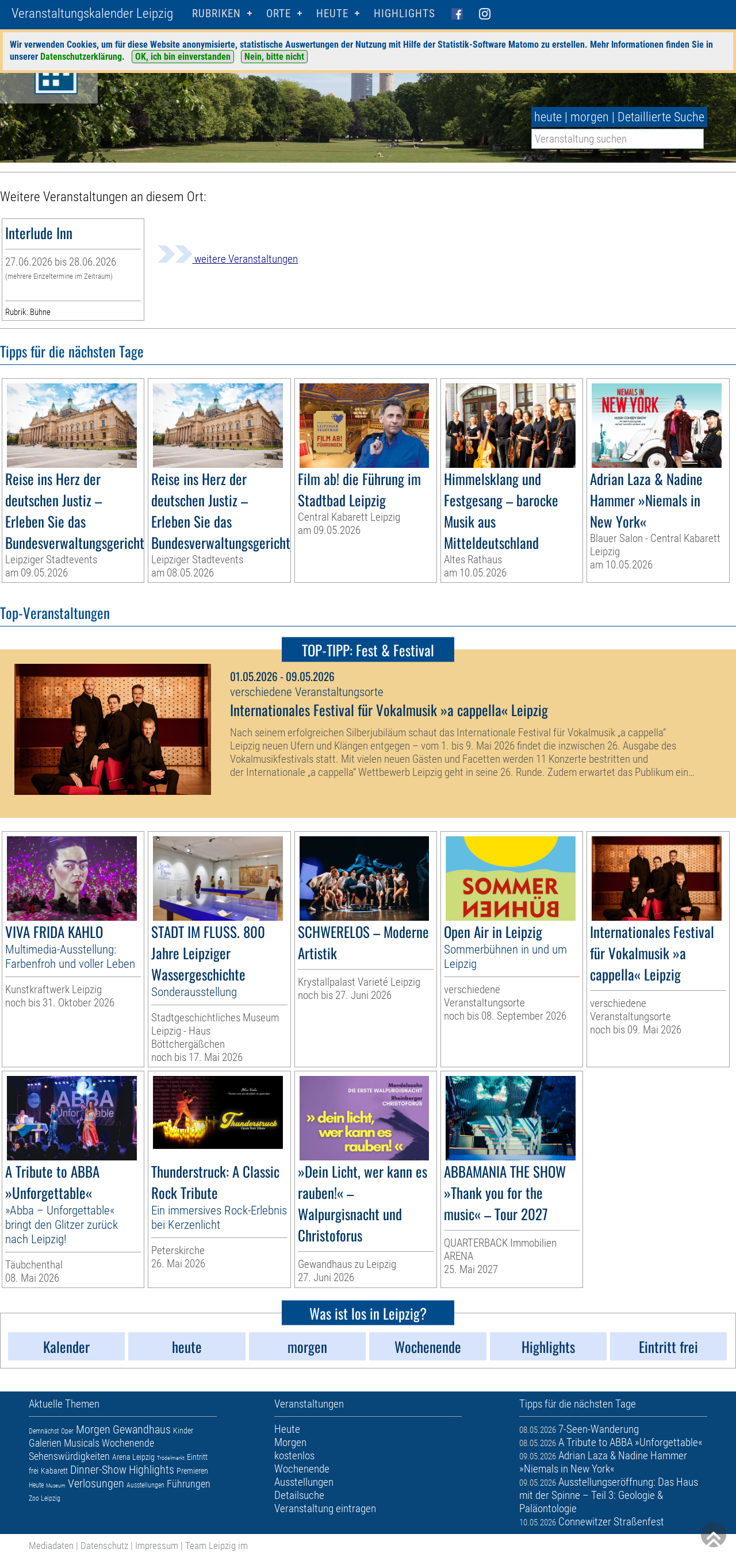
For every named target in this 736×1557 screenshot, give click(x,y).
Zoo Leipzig (44, 1498)
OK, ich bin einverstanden (183, 56)
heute (548, 117)
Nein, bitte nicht (274, 56)
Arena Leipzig (133, 1457)
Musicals (81, 1443)
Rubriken (216, 13)
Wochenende (128, 1443)
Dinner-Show (98, 1470)
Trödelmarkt (171, 1458)
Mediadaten (51, 1545)
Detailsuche (299, 1495)
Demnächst (44, 1431)
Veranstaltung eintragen (325, 1508)
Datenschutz (104, 1545)
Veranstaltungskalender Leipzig (92, 13)
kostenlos (294, 1455)
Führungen (188, 1484)
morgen (589, 117)
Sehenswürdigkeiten (69, 1456)
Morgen (93, 1429)
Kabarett (54, 1470)
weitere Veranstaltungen (228, 259)
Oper (67, 1431)
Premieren (192, 1470)
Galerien (45, 1443)
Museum (56, 1485)
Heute (36, 1485)
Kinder (183, 1430)
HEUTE (332, 13)
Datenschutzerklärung (81, 56)
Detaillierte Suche (661, 117)
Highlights (404, 13)
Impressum (156, 1545)
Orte (278, 13)
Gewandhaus (142, 1429)
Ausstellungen (145, 1485)
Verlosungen (96, 1483)
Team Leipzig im (216, 1545)
